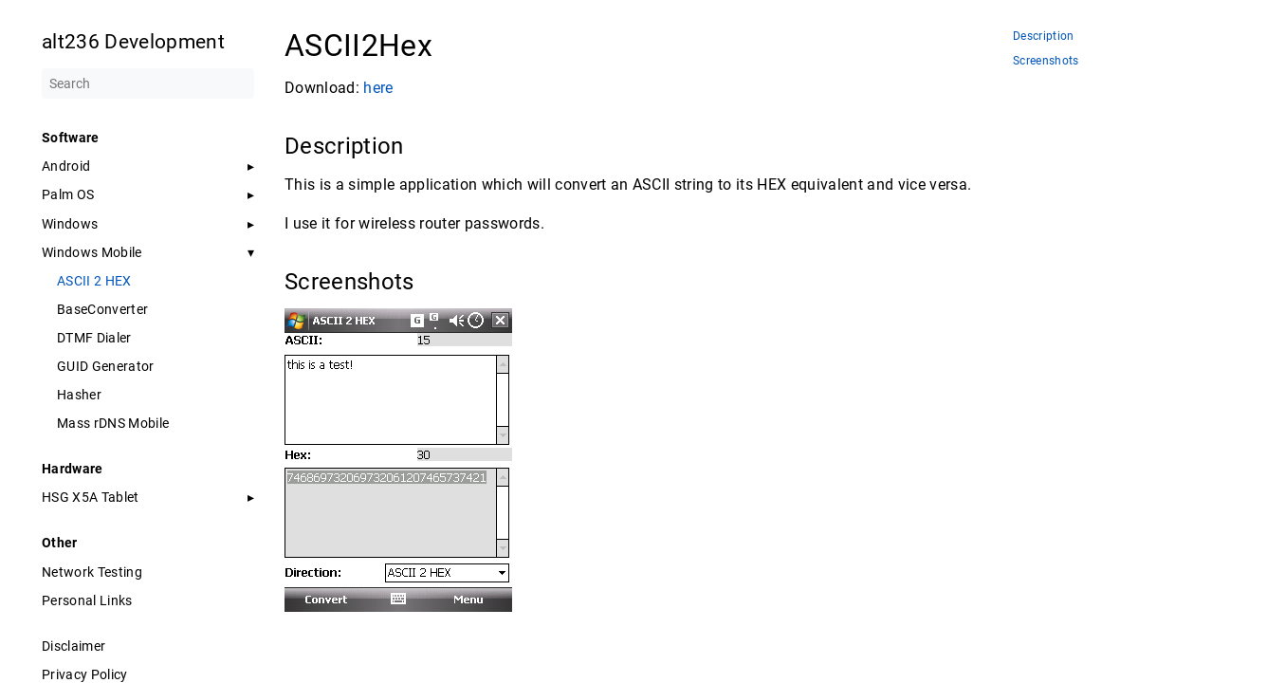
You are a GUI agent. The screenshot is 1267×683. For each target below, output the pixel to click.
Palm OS (68, 194)
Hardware (72, 468)
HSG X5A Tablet (90, 497)
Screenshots (1046, 61)
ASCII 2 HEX (94, 280)
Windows (70, 223)
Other (60, 542)
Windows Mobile (92, 252)
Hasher (79, 394)
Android (66, 166)
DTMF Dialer (94, 337)
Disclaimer (73, 646)
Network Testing (92, 572)
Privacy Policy (85, 674)
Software (71, 137)
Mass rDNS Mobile (113, 423)
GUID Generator (106, 366)
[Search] (148, 83)
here (378, 88)
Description (1043, 36)
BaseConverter (102, 309)
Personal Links (87, 600)
